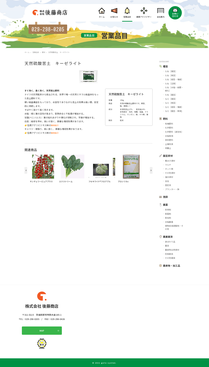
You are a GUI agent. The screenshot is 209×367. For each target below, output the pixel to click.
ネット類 (169, 168)
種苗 (165, 66)
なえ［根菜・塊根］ (174, 107)
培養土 (168, 148)
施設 (165, 196)
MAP (41, 330)
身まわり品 (170, 241)
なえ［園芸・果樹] (173, 111)
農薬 (165, 204)
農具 (167, 245)
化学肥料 (169, 127)
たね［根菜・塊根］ (174, 79)
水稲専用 (169, 136)
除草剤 (168, 209)
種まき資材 (170, 160)
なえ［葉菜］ (171, 98)
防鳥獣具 (169, 253)
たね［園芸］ (171, 94)
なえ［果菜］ (171, 102)
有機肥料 (169, 123)
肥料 (165, 118)
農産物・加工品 (171, 265)
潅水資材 (169, 177)
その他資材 (170, 172)
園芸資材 (168, 155)
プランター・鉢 (172, 189)
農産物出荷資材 (172, 249)
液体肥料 (169, 140)
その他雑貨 (170, 257)
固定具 (168, 185)
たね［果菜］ (171, 75)
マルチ (168, 164)
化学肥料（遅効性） (174, 131)
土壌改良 (169, 144)
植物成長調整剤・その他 (174, 227)
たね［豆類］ (171, 83)
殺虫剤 (168, 217)
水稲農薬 (169, 221)
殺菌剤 (168, 213)
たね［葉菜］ (171, 71)
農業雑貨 (168, 236)
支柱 (167, 181)
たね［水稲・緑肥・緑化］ (174, 89)
